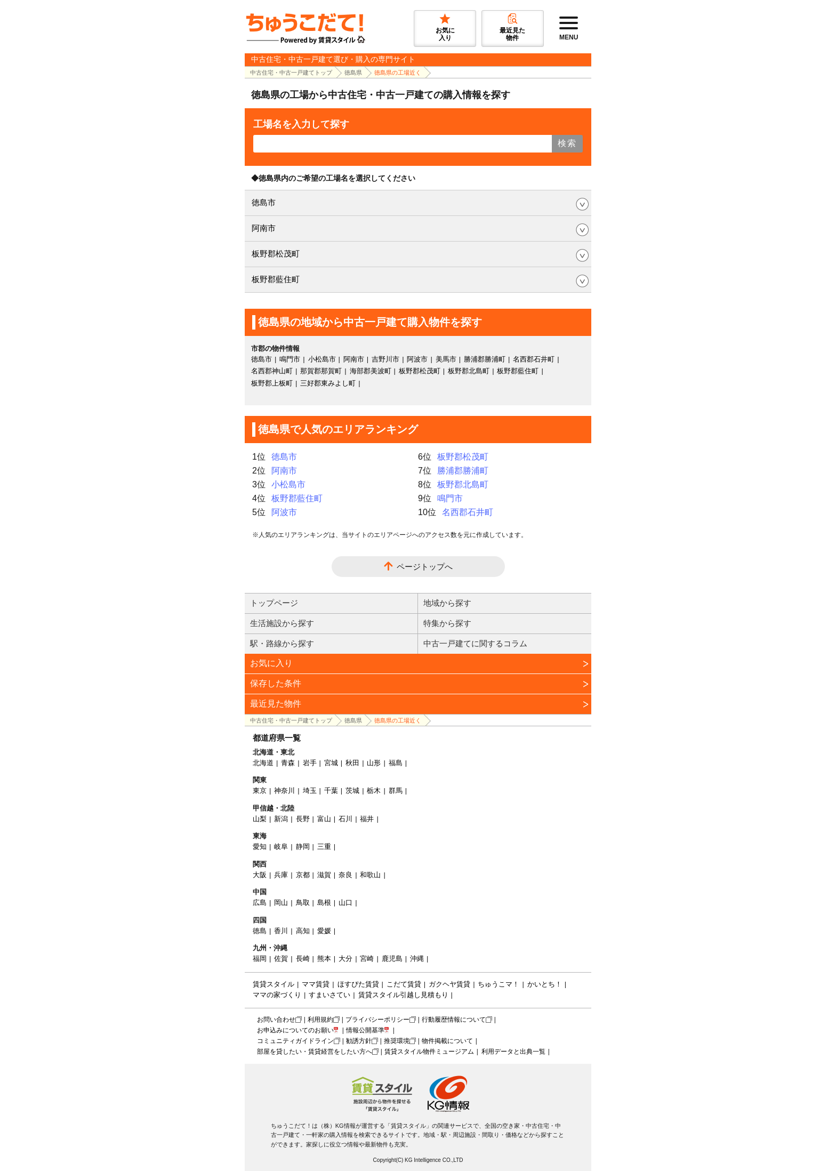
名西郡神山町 (272, 371)
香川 (281, 931)
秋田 (352, 763)
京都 (303, 875)
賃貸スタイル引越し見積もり (403, 995)
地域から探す (447, 602)
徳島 (260, 931)
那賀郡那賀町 (321, 371)
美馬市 (446, 359)
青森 (288, 763)
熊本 (324, 959)
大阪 (260, 875)
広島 (260, 903)
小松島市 (322, 359)
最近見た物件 (275, 703)
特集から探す (447, 623)
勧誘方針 (359, 1041)
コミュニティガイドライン (295, 1041)
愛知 (260, 847)
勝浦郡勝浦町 (484, 359)
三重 (324, 847)
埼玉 (310, 791)
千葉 (331, 791)
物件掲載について (447, 1041)
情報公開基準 (365, 1030)
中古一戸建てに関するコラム (475, 643)
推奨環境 (396, 1041)
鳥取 (303, 903)
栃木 (374, 791)
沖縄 (417, 959)
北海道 (263, 763)
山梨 (260, 819)
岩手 (310, 763)
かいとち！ (544, 984)
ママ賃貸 (315, 984)
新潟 (281, 819)
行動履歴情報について (454, 1019)
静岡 (303, 847)
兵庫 (281, 875)
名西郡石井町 (533, 359)
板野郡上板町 (272, 383)
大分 (345, 959)
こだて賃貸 (404, 984)
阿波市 (417, 359)
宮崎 (367, 959)
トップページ (274, 602)
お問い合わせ (276, 1019)
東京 (260, 791)
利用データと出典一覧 (513, 1051)
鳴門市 (289, 359)
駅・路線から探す (282, 643)
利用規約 (320, 1019)
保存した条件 (275, 683)
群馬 (396, 791)
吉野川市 (385, 359)
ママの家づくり (277, 995)
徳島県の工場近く (397, 72)
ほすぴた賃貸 (358, 984)
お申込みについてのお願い (295, 1030)
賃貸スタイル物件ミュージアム (429, 1051)
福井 (367, 819)
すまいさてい (329, 995)
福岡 (260, 959)
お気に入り (271, 663)
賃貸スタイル (273, 984)
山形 (374, 763)
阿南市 (264, 227)
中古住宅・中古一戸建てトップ (291, 72)
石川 (345, 819)
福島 (396, 763)
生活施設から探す (282, 623)
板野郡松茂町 (276, 253)
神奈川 (284, 791)
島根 (324, 903)
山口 (345, 903)
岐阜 (281, 847)
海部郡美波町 (370, 371)
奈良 (345, 875)
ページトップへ (425, 566)
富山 (324, 819)
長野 (303, 819)
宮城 (331, 763)
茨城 (352, 791)
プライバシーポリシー (377, 1019)
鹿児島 (392, 959)
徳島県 (353, 72)
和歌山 (370, 875)
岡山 (281, 903)
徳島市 (264, 202)
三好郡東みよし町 (328, 383)
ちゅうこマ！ (498, 984)
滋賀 (324, 875)
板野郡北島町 (468, 371)
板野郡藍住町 (276, 279)
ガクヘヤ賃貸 (449, 984)
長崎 (303, 959)
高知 (303, 931)
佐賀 (281, 959)
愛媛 (324, 931)
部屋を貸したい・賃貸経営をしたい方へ (314, 1051)
